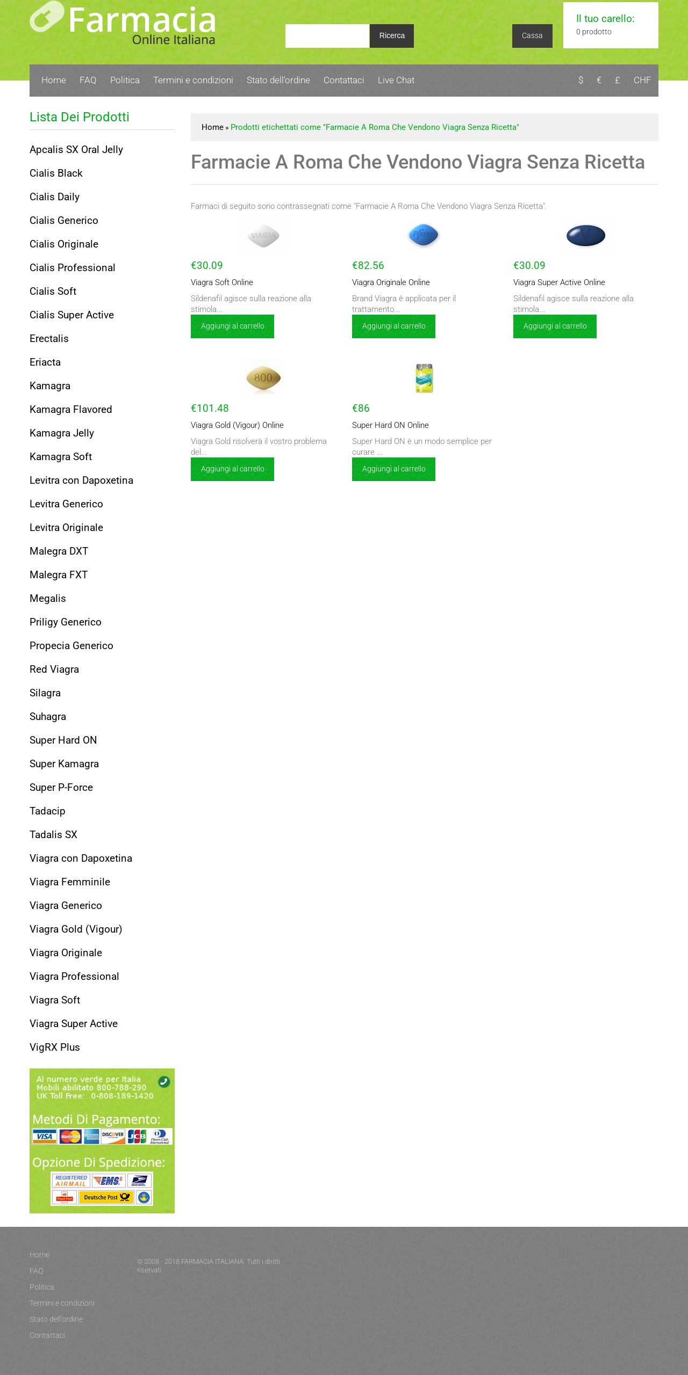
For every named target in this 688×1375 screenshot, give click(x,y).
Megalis (48, 598)
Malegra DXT (59, 551)
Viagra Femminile (70, 882)
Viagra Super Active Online (559, 282)
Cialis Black (56, 173)
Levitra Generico (66, 504)
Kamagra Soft (61, 456)
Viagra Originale (66, 953)
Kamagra (50, 386)
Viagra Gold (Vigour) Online (237, 425)
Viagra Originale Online (391, 282)
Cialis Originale (64, 244)
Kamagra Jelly (62, 433)
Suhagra (48, 716)
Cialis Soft (53, 291)
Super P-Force (61, 787)
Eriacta (45, 362)
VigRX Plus (55, 1047)
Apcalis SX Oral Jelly (76, 149)
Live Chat (396, 80)
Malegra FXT (59, 575)
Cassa (532, 35)
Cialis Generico (64, 220)
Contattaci (344, 80)
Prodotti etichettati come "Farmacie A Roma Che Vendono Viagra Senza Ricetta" (375, 127)
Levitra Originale (66, 527)
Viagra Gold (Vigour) (76, 929)
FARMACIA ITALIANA (212, 1261)
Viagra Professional (74, 976)
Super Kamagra (64, 764)
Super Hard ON (63, 740)
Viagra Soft (55, 1000)
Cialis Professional (73, 267)
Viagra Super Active (74, 1023)
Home (53, 80)
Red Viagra (54, 669)
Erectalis (49, 338)
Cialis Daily (55, 197)
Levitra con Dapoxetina (81, 480)
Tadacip (48, 811)
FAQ (88, 80)
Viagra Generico (66, 905)
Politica (125, 80)
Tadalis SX (53, 834)
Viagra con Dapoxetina (81, 858)
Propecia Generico (71, 645)
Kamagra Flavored (71, 409)
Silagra (45, 693)
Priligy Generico (66, 622)
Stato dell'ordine (278, 80)
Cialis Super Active (72, 315)
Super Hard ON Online (390, 425)
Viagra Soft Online (222, 282)
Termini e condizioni (193, 80)
